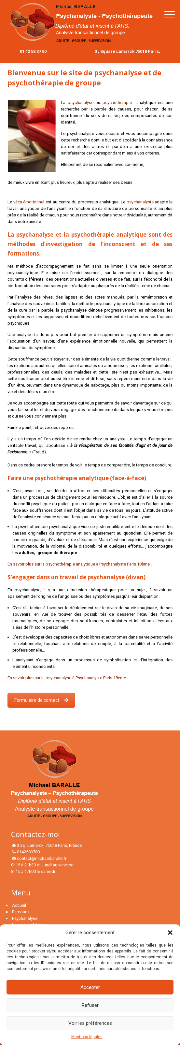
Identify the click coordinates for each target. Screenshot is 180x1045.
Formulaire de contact (41, 700)
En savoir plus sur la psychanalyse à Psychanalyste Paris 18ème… (68, 677)
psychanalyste (141, 201)
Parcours (20, 911)
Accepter (90, 987)
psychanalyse (80, 102)
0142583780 (28, 851)
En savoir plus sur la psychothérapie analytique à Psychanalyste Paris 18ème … (80, 564)
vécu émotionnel (29, 201)
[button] (170, 932)
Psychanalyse (24, 918)
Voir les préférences (90, 1023)
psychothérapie (117, 102)
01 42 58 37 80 (33, 51)
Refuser (90, 1005)
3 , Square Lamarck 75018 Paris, (127, 51)
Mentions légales (87, 1037)
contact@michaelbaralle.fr (41, 858)
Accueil (19, 905)
